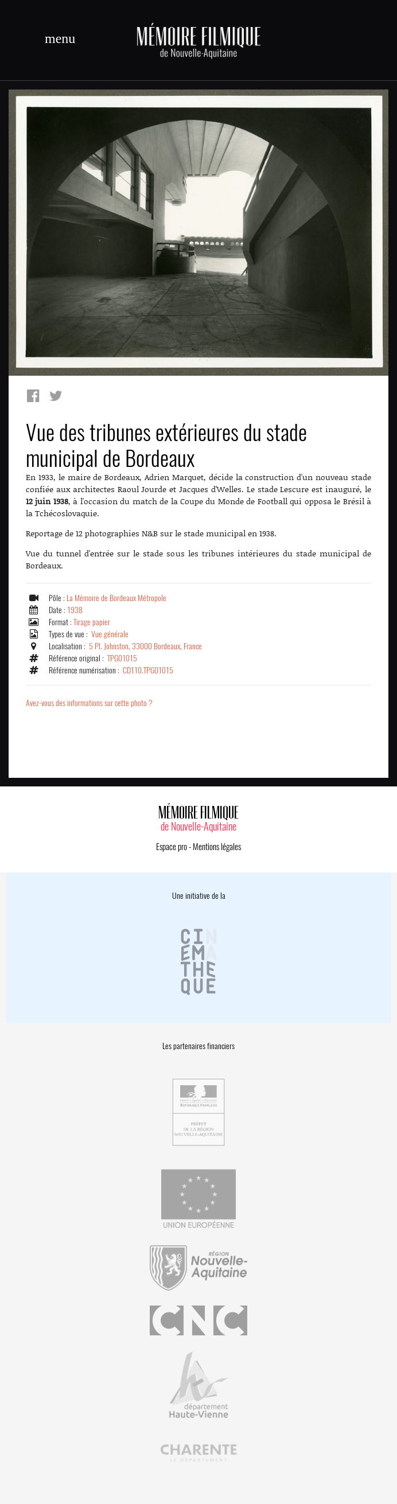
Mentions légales (217, 846)
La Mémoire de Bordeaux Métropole (116, 598)
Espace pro (171, 846)
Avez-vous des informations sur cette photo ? (89, 703)
